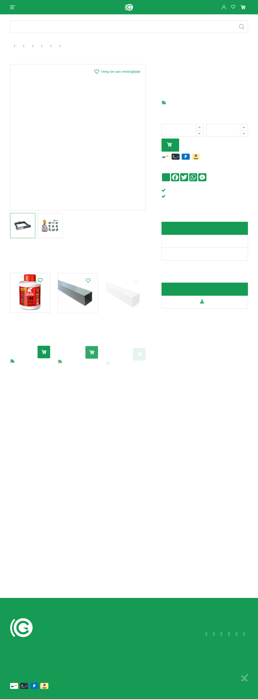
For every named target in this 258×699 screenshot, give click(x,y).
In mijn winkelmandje (169, 145)
